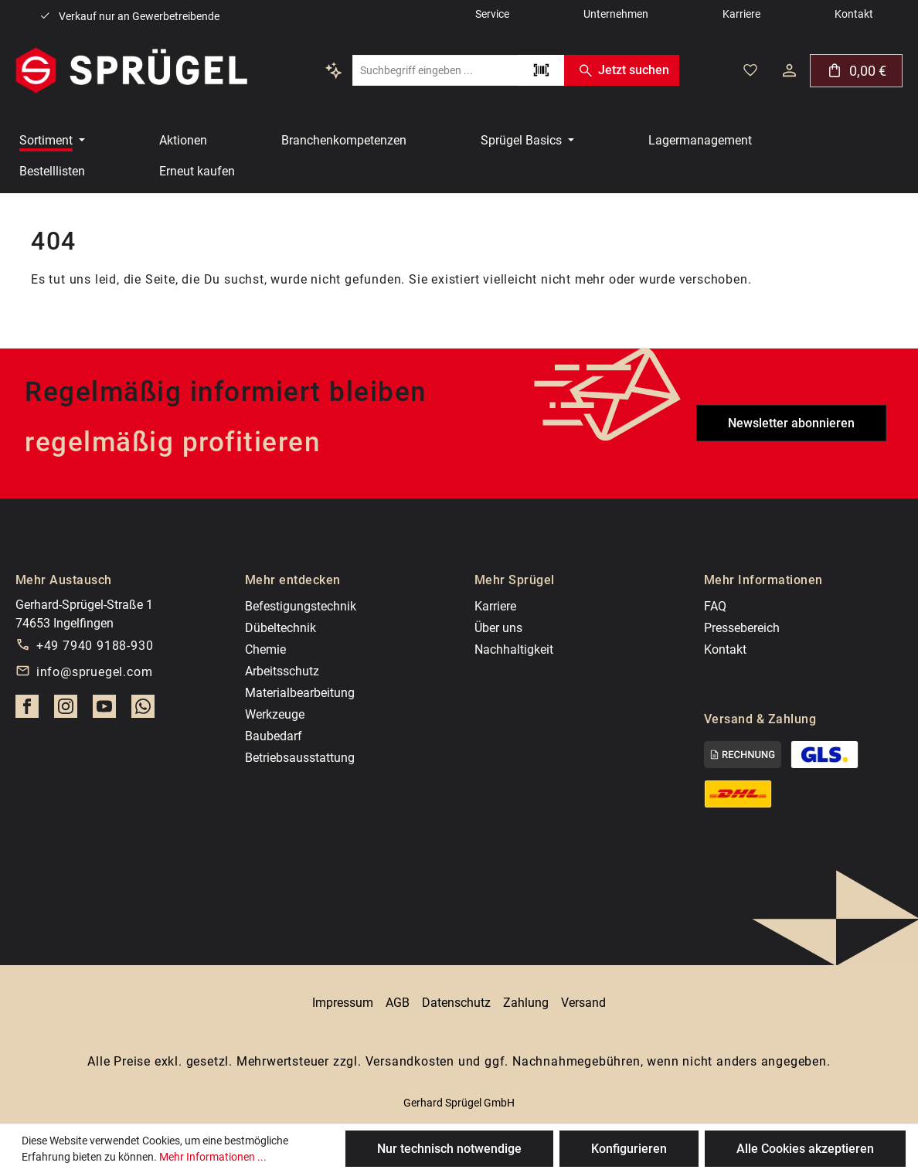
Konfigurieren (629, 1148)
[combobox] (435, 70)
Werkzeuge (274, 714)
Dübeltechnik (280, 627)
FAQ (715, 606)
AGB (398, 1002)
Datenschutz (456, 1002)
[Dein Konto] (789, 70)
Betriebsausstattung (300, 757)
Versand (583, 1002)
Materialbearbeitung (300, 692)
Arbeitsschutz (282, 671)
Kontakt (725, 649)
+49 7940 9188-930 (95, 645)
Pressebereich (742, 627)
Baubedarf (273, 736)
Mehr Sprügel (514, 580)
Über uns (498, 627)
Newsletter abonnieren (791, 423)
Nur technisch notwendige (449, 1148)
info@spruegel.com (94, 672)
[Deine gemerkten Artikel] (750, 70)
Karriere (495, 606)
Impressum (342, 1002)
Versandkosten (410, 1061)
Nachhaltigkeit (513, 649)
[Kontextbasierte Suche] (333, 70)
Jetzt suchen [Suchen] (621, 70)
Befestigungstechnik (300, 606)
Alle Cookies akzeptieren (805, 1148)
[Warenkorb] (856, 70)
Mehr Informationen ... (213, 1157)
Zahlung (526, 1002)
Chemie (265, 649)
